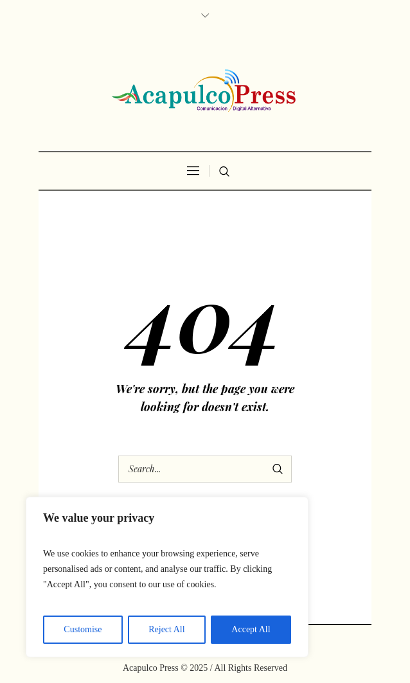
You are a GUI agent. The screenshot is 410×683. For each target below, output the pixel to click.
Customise (83, 629)
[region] (167, 577)
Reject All (166, 629)
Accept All (250, 629)
